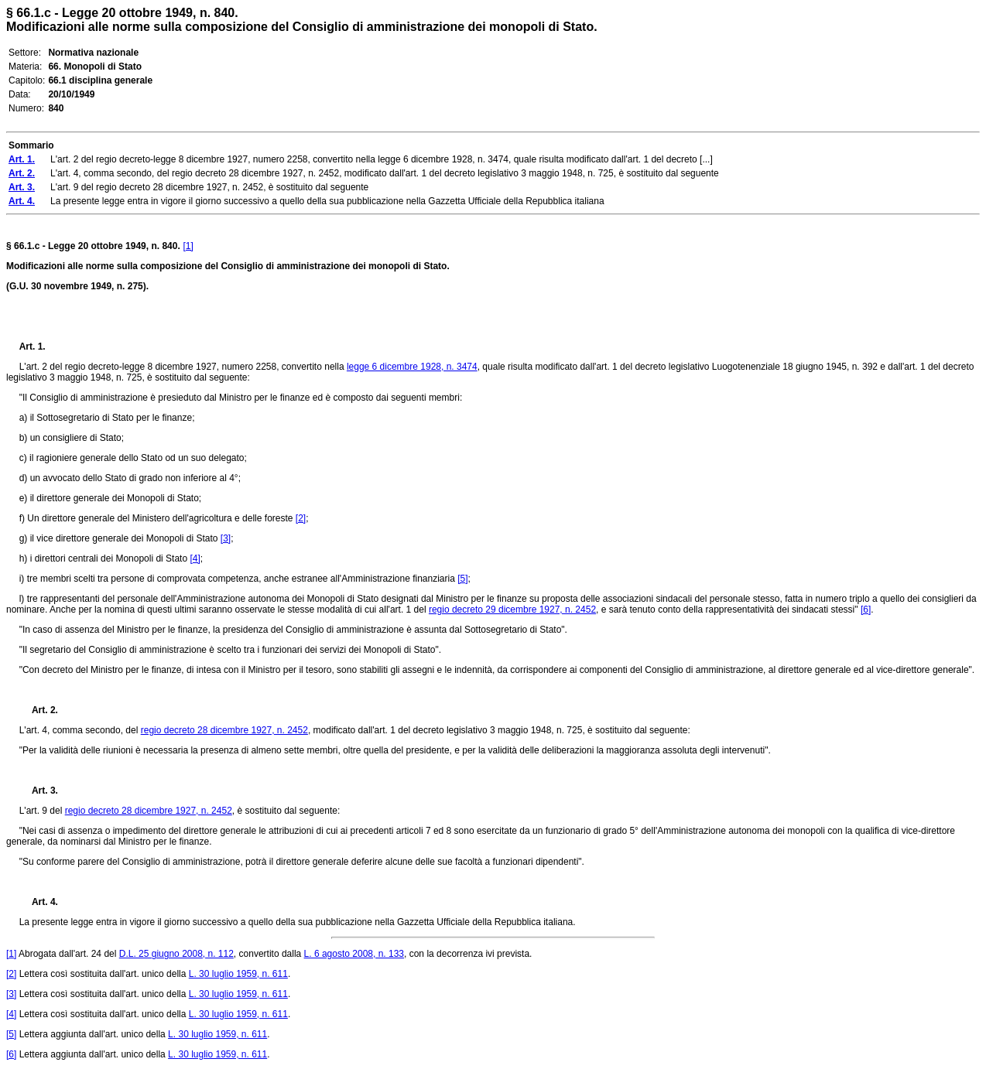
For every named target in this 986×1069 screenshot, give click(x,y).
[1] (188, 246)
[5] (462, 578)
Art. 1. (32, 346)
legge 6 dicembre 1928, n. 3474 (412, 366)
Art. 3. (38, 790)
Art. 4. (38, 902)
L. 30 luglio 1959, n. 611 (238, 973)
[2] (301, 518)
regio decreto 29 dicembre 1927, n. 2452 (512, 609)
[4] (195, 558)
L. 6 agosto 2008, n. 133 (354, 953)
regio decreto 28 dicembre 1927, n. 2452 (224, 730)
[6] (866, 609)
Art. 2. (38, 710)
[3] (226, 538)
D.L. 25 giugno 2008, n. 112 (176, 953)
